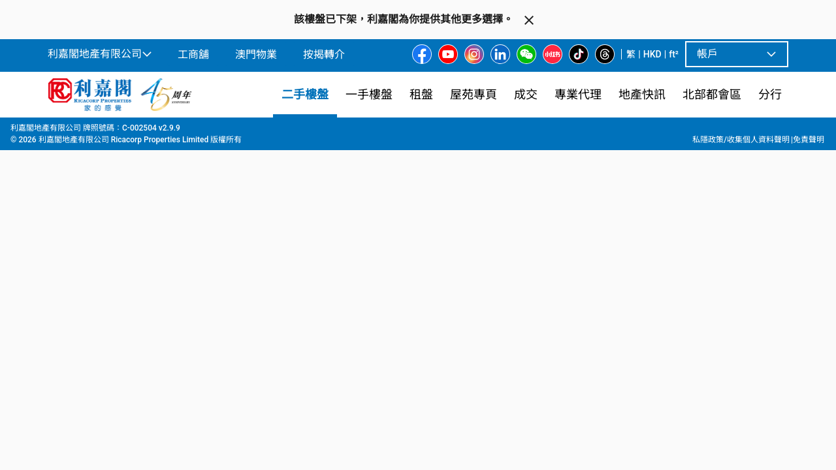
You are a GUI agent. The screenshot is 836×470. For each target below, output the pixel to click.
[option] (76, 311)
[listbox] (434, 312)
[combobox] (323, 147)
